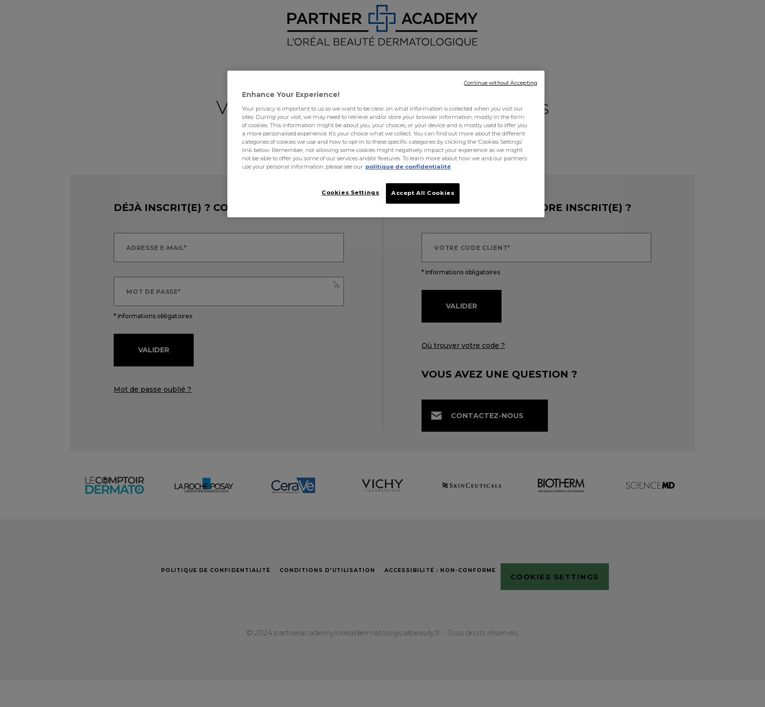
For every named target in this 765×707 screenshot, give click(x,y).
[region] (385, 145)
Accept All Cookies (422, 193)
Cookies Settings (347, 192)
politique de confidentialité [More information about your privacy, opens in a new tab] (408, 166)
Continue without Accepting (500, 83)
